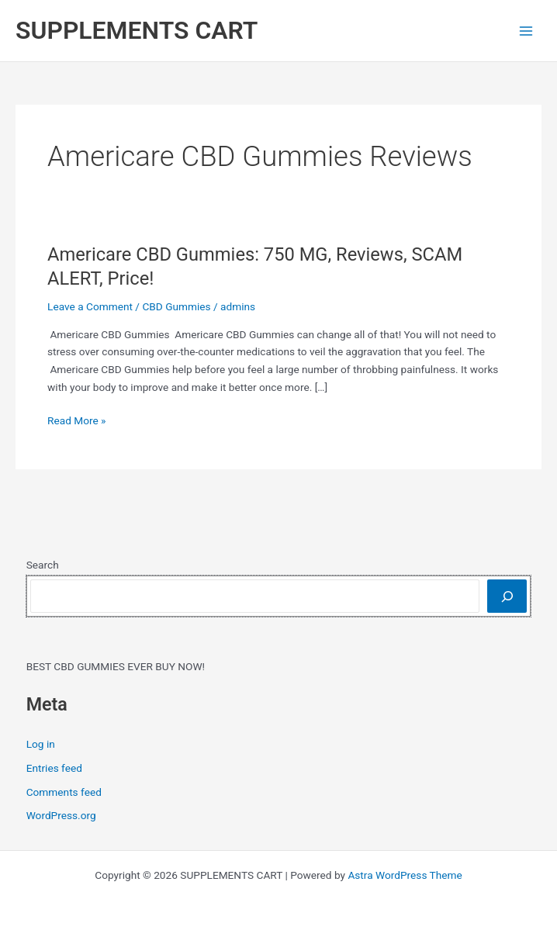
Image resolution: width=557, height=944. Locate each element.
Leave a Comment (90, 306)
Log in (40, 744)
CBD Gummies (176, 306)
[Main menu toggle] (526, 31)
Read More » (76, 421)
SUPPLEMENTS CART (137, 30)
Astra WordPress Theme (405, 875)
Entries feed (54, 768)
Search (42, 564)
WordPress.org (61, 815)
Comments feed (64, 792)
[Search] (507, 596)
